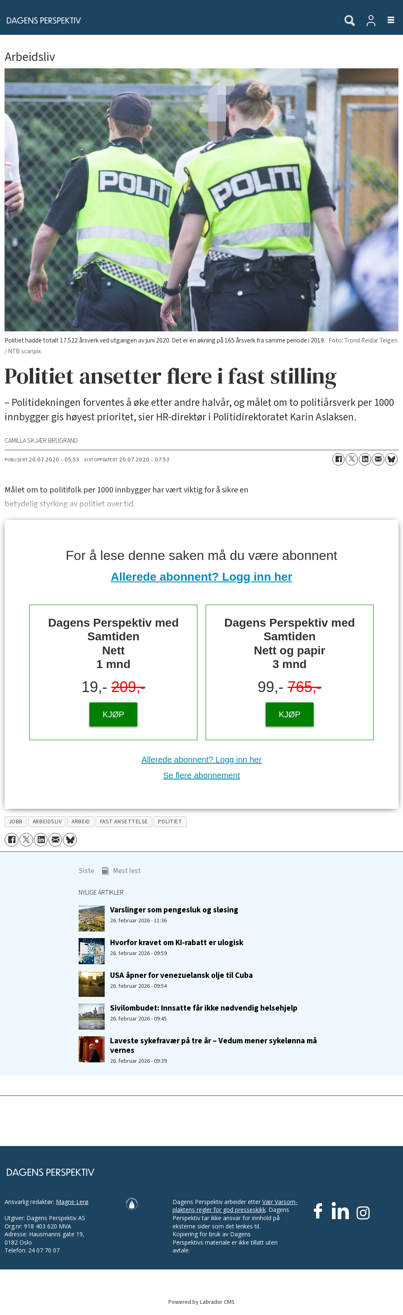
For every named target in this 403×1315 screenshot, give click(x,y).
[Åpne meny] (386, 20)
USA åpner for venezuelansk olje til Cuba (181, 975)
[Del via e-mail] (378, 459)
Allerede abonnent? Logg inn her (202, 576)
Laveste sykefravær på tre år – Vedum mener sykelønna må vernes (213, 1045)
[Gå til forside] (41, 20)
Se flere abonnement (201, 775)
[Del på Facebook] (338, 459)
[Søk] (349, 21)
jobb (16, 821)
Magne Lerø (72, 1202)
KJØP (113, 714)
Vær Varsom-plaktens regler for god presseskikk (235, 1206)
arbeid (81, 821)
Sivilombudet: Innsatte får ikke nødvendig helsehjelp (203, 1008)
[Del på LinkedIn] (365, 459)
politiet (170, 821)
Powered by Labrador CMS (201, 1302)
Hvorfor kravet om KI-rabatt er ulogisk (176, 942)
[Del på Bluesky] (391, 459)
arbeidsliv (47, 821)
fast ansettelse (124, 821)
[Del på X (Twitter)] (351, 459)
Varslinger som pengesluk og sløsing (174, 910)
